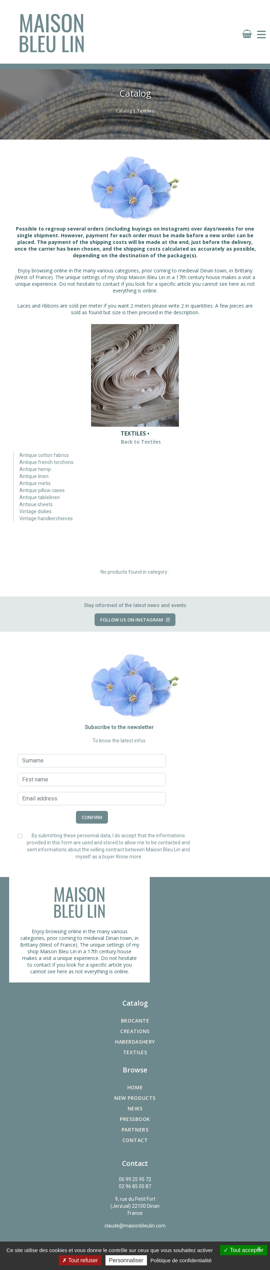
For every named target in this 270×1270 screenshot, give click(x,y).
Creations (135, 1031)
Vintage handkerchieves (46, 518)
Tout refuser (80, 1260)
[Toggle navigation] (261, 34)
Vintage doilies (35, 511)
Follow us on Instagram (135, 620)
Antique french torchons (46, 462)
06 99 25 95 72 (135, 1179)
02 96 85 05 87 (135, 1186)
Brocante (135, 1020)
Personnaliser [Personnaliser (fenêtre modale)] (126, 1260)
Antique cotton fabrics (44, 455)
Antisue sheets (36, 504)
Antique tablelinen (39, 497)
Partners (135, 1129)
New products (135, 1098)
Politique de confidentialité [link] (181, 1260)
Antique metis (35, 483)
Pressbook (135, 1119)
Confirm (92, 817)
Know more (128, 856)
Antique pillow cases (42, 490)
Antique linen (34, 476)
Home (135, 1087)
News (135, 1108)
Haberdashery (135, 1041)
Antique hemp (35, 469)
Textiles (135, 1052)
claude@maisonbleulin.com (135, 1226)
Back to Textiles (141, 441)
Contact (135, 1140)
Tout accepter (243, 1250)
